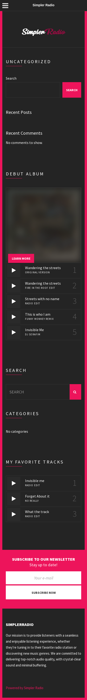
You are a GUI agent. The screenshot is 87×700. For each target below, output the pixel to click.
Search (11, 78)
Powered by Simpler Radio (24, 688)
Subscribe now (44, 593)
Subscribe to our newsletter (43, 559)
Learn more (21, 258)
